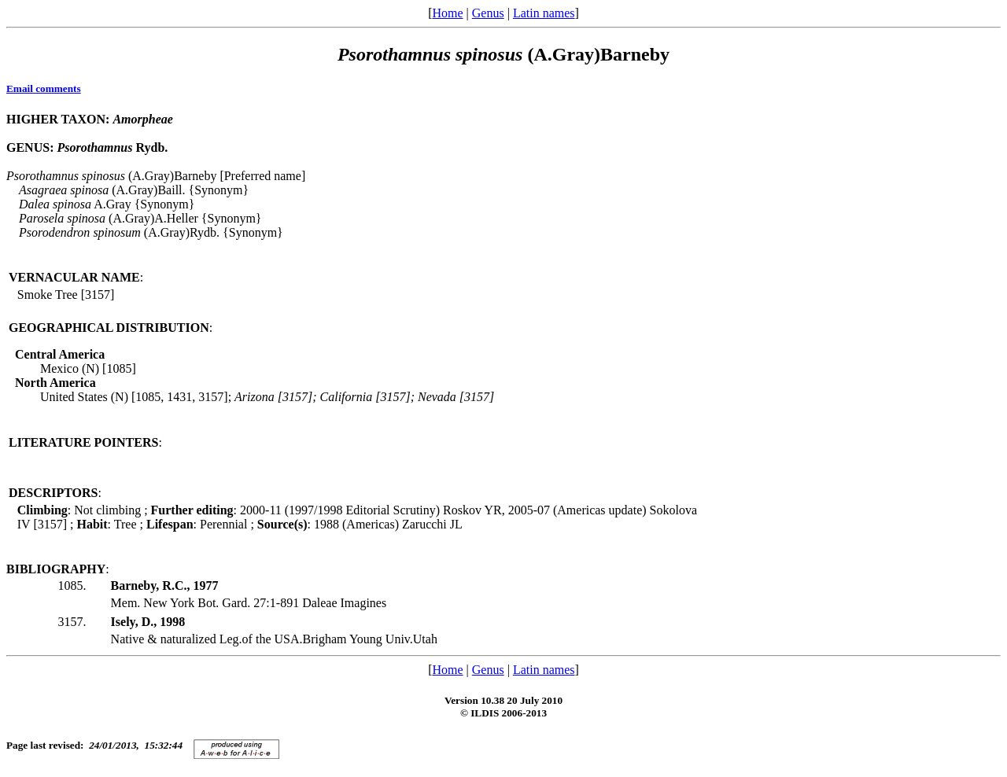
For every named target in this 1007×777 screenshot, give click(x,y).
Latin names (544, 13)
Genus (488, 13)
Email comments (43, 88)
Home (447, 13)
